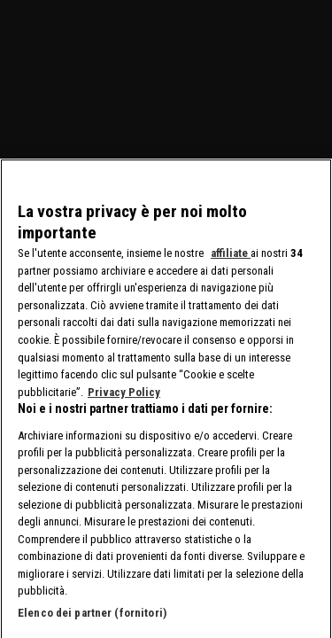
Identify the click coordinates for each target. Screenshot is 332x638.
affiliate (231, 261)
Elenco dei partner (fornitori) (92, 621)
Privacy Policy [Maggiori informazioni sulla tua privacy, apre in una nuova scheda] (124, 401)
